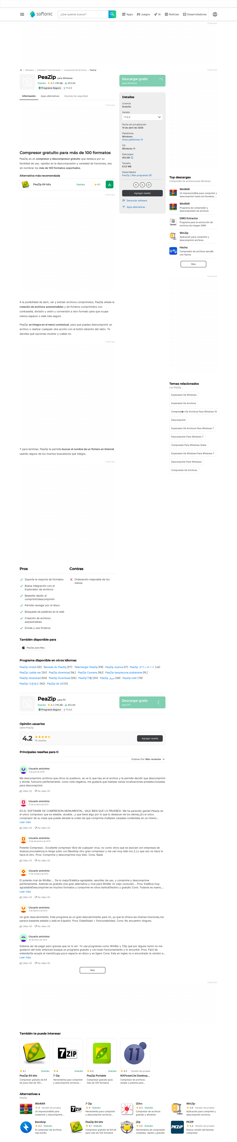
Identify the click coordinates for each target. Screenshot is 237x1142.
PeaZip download (59, 672)
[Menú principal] (22, 14)
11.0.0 (142, 117)
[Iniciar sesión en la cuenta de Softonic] (215, 14)
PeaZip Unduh (28, 667)
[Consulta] (83, 14)
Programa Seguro (49, 88)
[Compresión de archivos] (75, 70)
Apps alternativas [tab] (50, 96)
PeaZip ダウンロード (142, 667)
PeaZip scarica (114, 667)
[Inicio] (21, 70)
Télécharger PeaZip (86, 667)
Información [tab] (29, 96)
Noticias (172, 14)
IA (157, 14)
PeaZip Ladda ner (30, 672)
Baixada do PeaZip (55, 667)
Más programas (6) (142, 175)
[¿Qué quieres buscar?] (112, 14)
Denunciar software (134, 200)
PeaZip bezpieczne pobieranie (123, 672)
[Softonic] (41, 14)
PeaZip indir (129, 678)
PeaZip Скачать (87, 672)
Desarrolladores (194, 14)
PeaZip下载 (85, 678)
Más (92, 970)
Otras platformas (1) (132, 139)
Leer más (25, 822)
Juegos (143, 14)
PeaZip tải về (55, 683)
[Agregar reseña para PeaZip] (55, 83)
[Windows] (29, 70)
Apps (127, 14)
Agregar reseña (142, 193)
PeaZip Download (59, 678)
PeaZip (55, 77)
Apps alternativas (133, 207)
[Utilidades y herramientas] (49, 70)
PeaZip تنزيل (107, 678)
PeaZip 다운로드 (29, 683)
